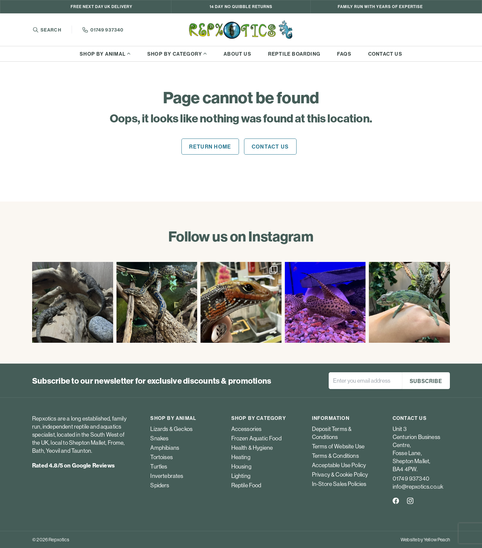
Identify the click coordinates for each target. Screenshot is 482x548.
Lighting (240, 475)
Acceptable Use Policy (339, 465)
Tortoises (161, 456)
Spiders (159, 485)
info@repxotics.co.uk (418, 486)
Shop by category (174, 54)
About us (237, 54)
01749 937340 (107, 30)
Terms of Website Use (338, 446)
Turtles (158, 466)
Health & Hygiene (252, 447)
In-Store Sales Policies (339, 483)
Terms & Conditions (335, 455)
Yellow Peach (437, 540)
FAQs (344, 54)
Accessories (246, 428)
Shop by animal (103, 54)
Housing (241, 466)
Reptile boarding (294, 54)
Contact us (385, 54)
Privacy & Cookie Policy (340, 474)
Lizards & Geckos (171, 428)
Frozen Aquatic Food (256, 438)
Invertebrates (166, 475)
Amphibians (164, 447)
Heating (240, 456)
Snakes (159, 438)
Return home (210, 146)
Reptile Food (246, 485)
